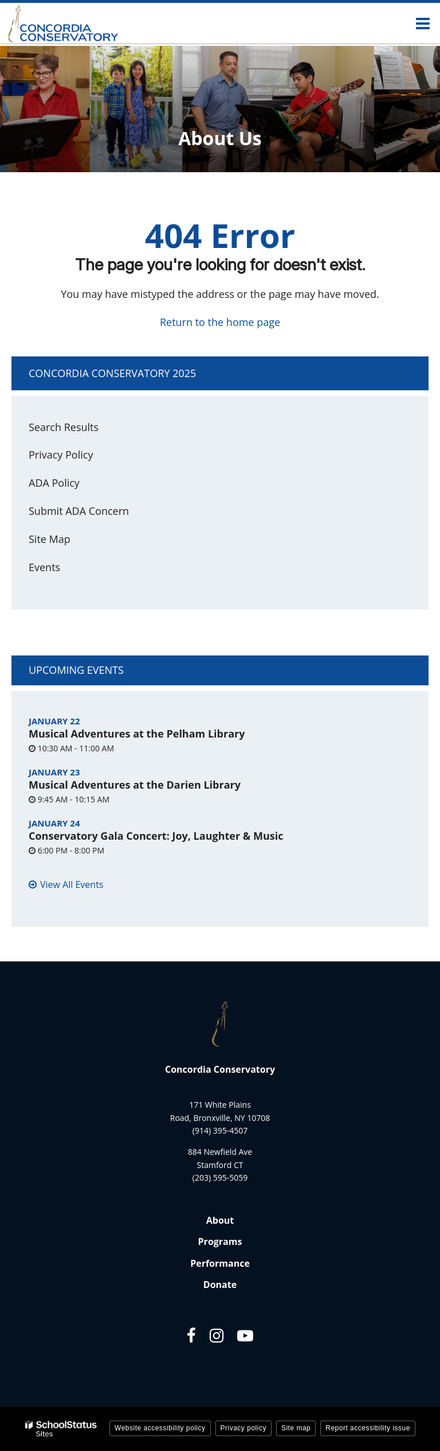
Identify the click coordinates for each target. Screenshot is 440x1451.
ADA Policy (54, 483)
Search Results (64, 427)
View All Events (71, 884)
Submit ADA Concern (79, 511)
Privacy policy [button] (243, 1428)
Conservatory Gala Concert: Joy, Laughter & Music (156, 836)
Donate (220, 1284)
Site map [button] (296, 1428)
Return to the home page (220, 322)
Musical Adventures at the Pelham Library (137, 733)
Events (44, 567)
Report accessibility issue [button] (367, 1428)
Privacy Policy (61, 454)
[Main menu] (423, 23)
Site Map (49, 539)
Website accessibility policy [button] (160, 1428)
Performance (220, 1263)
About (220, 1220)
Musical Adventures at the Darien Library (135, 785)
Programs (220, 1241)
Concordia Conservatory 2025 (112, 373)
